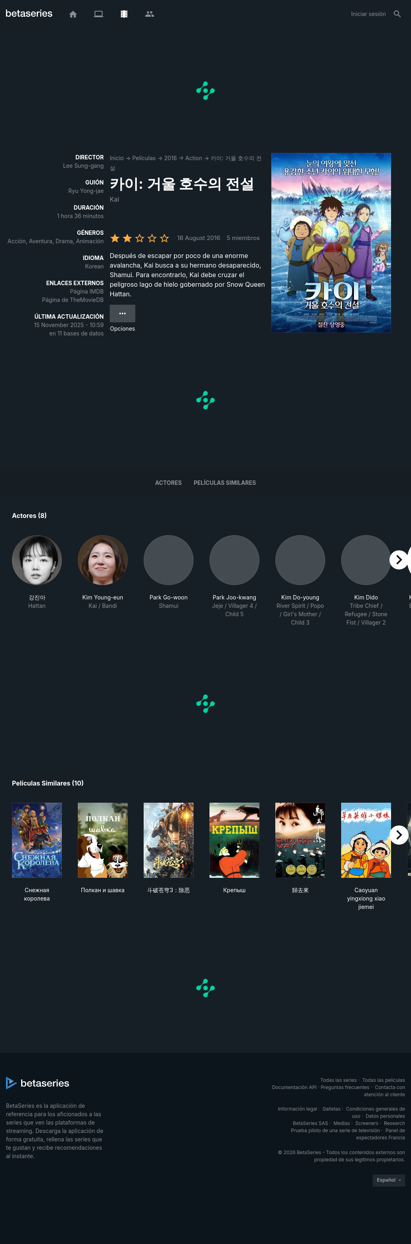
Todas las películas (383, 1080)
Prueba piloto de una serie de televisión (335, 1130)
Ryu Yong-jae (86, 190)
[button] (37, 581)
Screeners (367, 1123)
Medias (342, 1123)
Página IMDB (87, 291)
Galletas (331, 1109)
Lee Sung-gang (83, 165)
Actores (168, 482)
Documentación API (294, 1087)
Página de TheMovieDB (73, 299)
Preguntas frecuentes (345, 1087)
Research (394, 1123)
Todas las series (338, 1080)
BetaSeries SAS (310, 1123)
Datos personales (385, 1116)
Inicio (117, 158)
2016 (170, 158)
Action (193, 158)
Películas (144, 158)
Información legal (297, 1109)
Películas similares (225, 482)
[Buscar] (397, 14)
